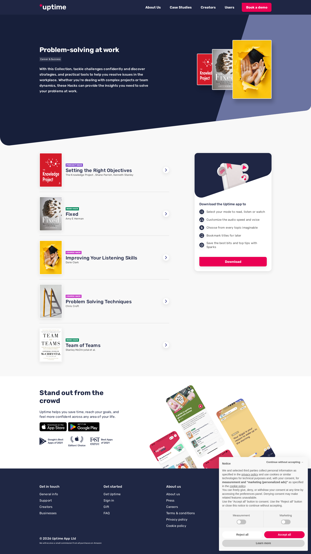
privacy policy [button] (249, 474)
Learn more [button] (263, 543)
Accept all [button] (284, 534)
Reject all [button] (242, 534)
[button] (153, 7)
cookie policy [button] (237, 486)
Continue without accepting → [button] (284, 462)
